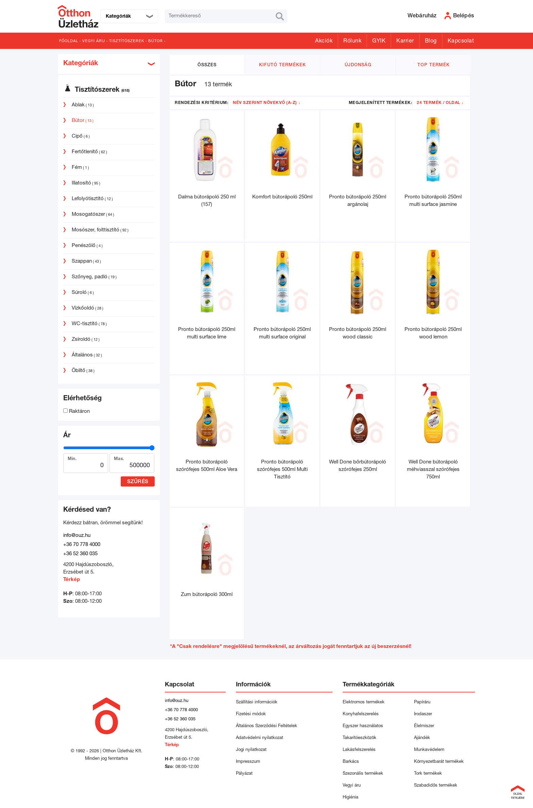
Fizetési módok (251, 714)
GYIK (378, 41)
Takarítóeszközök (359, 738)
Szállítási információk (256, 702)
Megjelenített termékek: (380, 103)
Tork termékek (428, 774)
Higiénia (350, 797)
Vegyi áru (93, 41)
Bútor (155, 41)
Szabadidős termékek (435, 786)
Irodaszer (423, 714)
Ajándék (422, 738)
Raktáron (76, 411)
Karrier (405, 41)
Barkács (351, 762)
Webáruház (422, 16)
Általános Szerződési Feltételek (266, 726)
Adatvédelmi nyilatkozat (261, 738)
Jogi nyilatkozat (251, 750)
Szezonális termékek (363, 774)
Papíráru (422, 702)
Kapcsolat (461, 41)
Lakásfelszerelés (359, 750)
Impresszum (248, 762)
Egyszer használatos (363, 726)
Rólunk (352, 41)
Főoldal (68, 41)
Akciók (323, 41)
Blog (431, 41)
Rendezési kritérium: (201, 103)
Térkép (71, 579)
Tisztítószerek (126, 41)
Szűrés (138, 482)
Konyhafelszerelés (361, 714)
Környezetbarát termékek (439, 762)
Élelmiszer (424, 726)
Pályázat (244, 774)
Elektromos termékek (363, 702)
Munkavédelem (429, 750)
